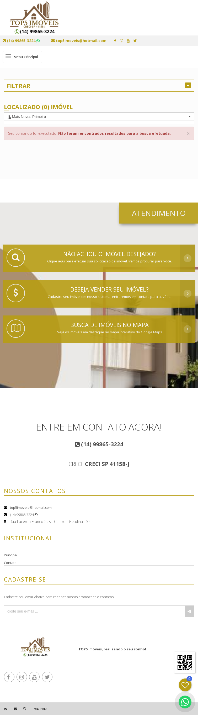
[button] (99, 116)
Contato (10, 562)
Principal (11, 555)
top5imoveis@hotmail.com (31, 507)
